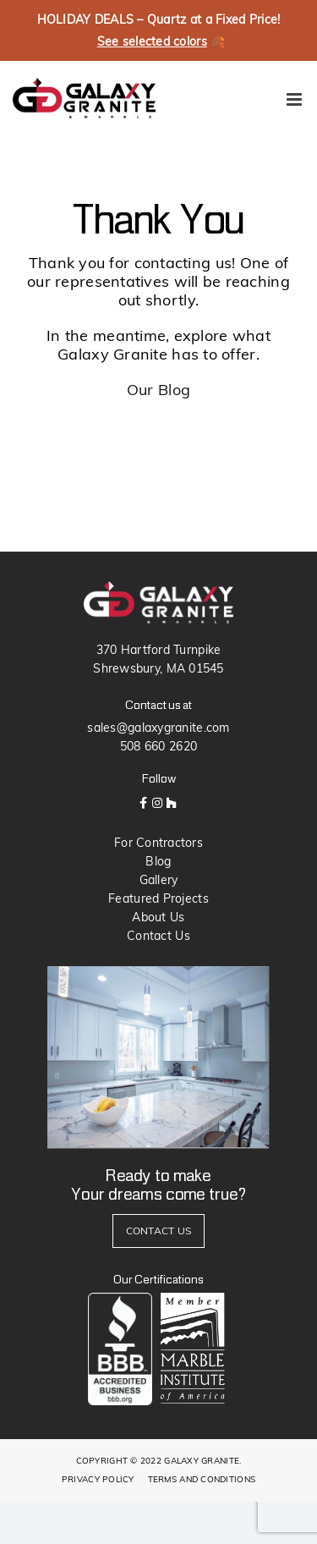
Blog (158, 861)
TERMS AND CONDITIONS (201, 1479)
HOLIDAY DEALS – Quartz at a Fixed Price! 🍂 (159, 31)
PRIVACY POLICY (98, 1479)
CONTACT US (159, 1230)
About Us (158, 917)
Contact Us (158, 935)
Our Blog (158, 389)
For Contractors (158, 842)
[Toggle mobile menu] (295, 99)
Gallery (158, 879)
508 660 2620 (158, 746)
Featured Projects (158, 898)
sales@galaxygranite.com (158, 727)
